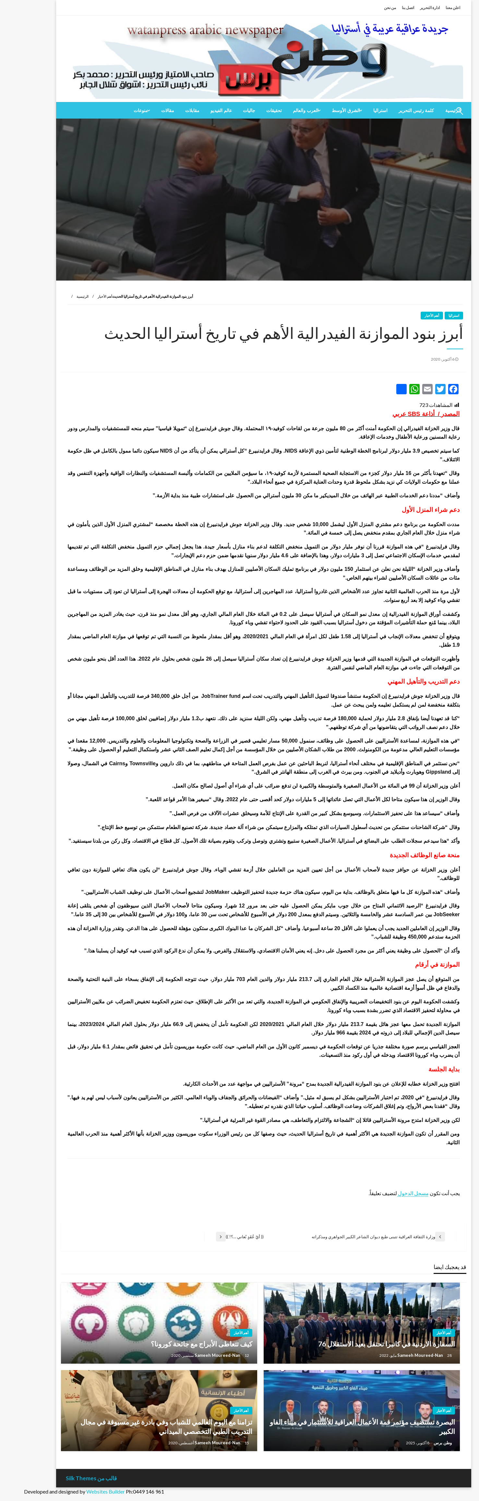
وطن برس (418, 1442)
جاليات (225, 110)
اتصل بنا (384, 7)
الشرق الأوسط (322, 110)
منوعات (117, 110)
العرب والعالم (281, 110)
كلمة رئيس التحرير (392, 110)
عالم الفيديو (197, 110)
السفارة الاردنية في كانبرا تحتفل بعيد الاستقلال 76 (362, 1344)
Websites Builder (81, 1491)
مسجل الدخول (389, 1193)
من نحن (366, 7)
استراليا (356, 110)
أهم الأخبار (81, 296)
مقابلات (168, 110)
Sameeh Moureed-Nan (396, 1355)
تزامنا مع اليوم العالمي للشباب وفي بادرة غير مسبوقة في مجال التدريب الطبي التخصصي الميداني (142, 1426)
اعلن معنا (429, 7)
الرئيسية (59, 296)
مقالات (143, 110)
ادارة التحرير (406, 7)
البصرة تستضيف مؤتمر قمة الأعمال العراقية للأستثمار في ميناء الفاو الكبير (338, 1426)
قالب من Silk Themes (67, 1478)
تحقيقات (250, 110)
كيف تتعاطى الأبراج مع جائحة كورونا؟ (177, 1344)
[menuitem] (392, 110)
